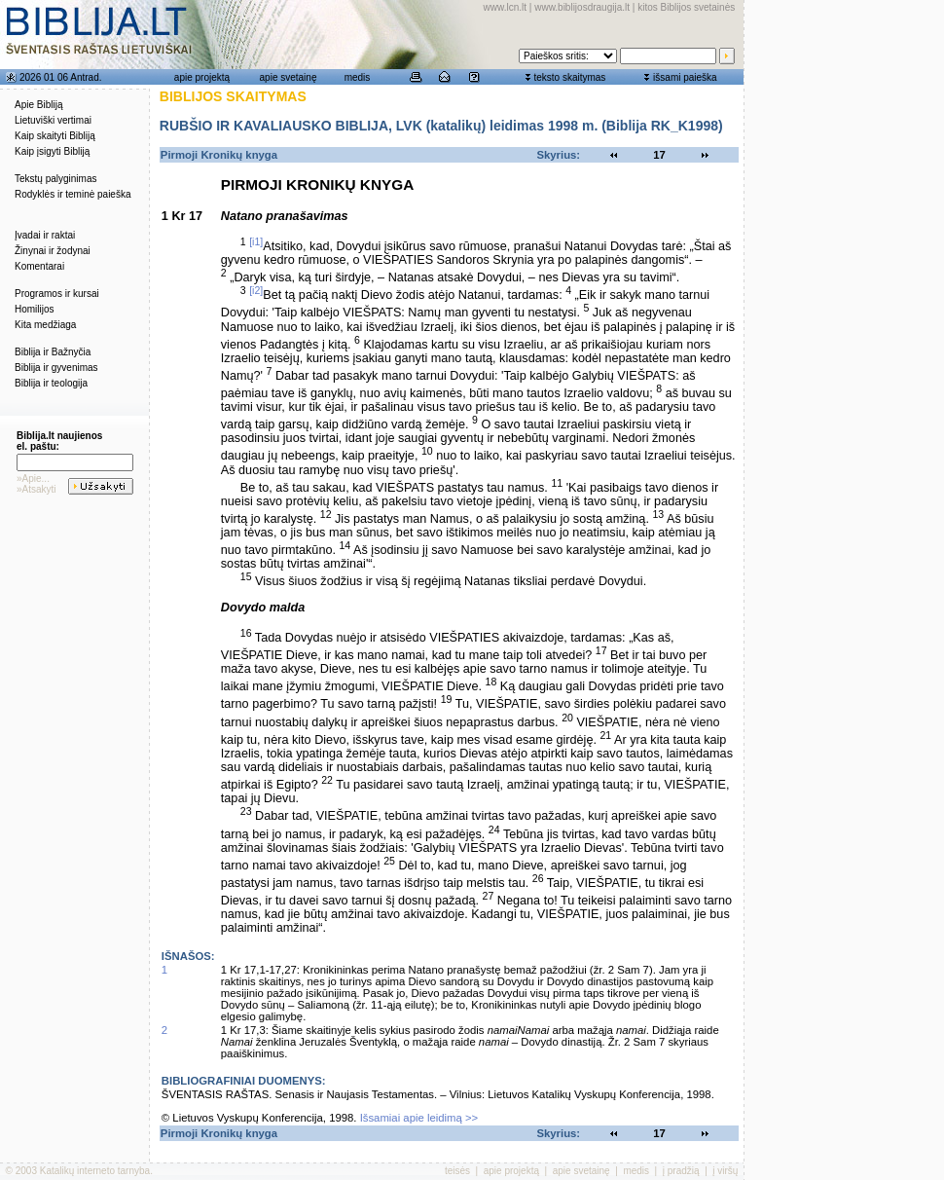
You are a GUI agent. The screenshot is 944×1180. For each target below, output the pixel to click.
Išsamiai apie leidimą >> (419, 1118)
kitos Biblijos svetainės (686, 7)
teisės (457, 1170)
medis (358, 77)
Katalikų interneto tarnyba (95, 1170)
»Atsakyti (36, 489)
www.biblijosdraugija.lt (582, 7)
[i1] (256, 241)
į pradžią (681, 1170)
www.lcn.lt (505, 7)
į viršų (725, 1170)
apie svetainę (288, 77)
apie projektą (202, 77)
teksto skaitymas (569, 77)
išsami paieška (685, 77)
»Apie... (33, 478)
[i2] (256, 290)
